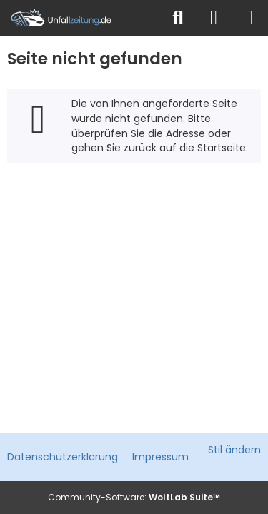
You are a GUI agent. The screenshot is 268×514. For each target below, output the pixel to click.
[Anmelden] (213, 18)
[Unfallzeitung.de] (80, 18)
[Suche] (178, 18)
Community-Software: (134, 497)
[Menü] (249, 18)
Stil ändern (234, 450)
